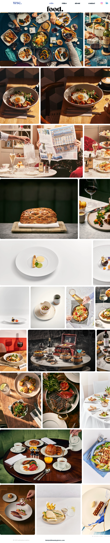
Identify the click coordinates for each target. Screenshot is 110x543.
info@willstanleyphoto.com (55, 540)
